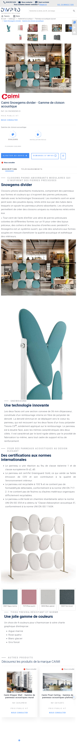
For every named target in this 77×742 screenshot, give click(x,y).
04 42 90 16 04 (9, 2)
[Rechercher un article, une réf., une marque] (49, 11)
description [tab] (9, 169)
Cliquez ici (43, 4)
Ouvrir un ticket (42, 2)
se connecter (65, 5)
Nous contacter (25, 2)
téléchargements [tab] (32, 169)
